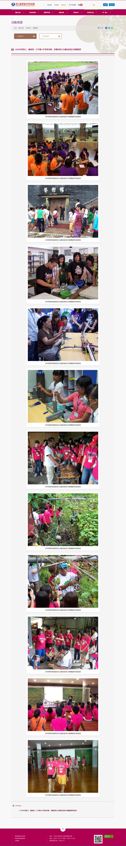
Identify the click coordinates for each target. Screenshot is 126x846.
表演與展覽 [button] (34, 12)
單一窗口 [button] (106, 12)
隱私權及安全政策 (20, 836)
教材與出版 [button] (92, 12)
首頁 (15, 28)
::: (44, 5)
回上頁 (100, 28)
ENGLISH (63, 5)
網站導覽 (49, 5)
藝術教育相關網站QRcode (63, 829)
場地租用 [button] (77, 12)
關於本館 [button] (19, 12)
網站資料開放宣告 (20, 838)
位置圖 (17, 840)
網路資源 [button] (63, 12)
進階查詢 (112, 4)
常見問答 (56, 5)
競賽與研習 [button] (48, 12)
